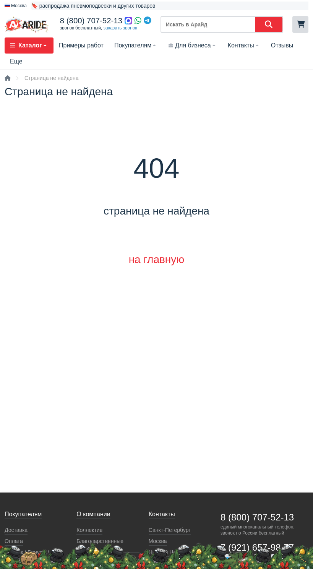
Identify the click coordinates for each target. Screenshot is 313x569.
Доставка (16, 530)
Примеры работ (81, 45)
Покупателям (135, 45)
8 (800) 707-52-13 (91, 20)
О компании (93, 514)
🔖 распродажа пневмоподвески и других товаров (93, 6)
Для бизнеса (192, 45)
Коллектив (89, 530)
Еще (16, 61)
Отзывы (282, 45)
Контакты (244, 45)
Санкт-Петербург (170, 530)
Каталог (29, 45)
